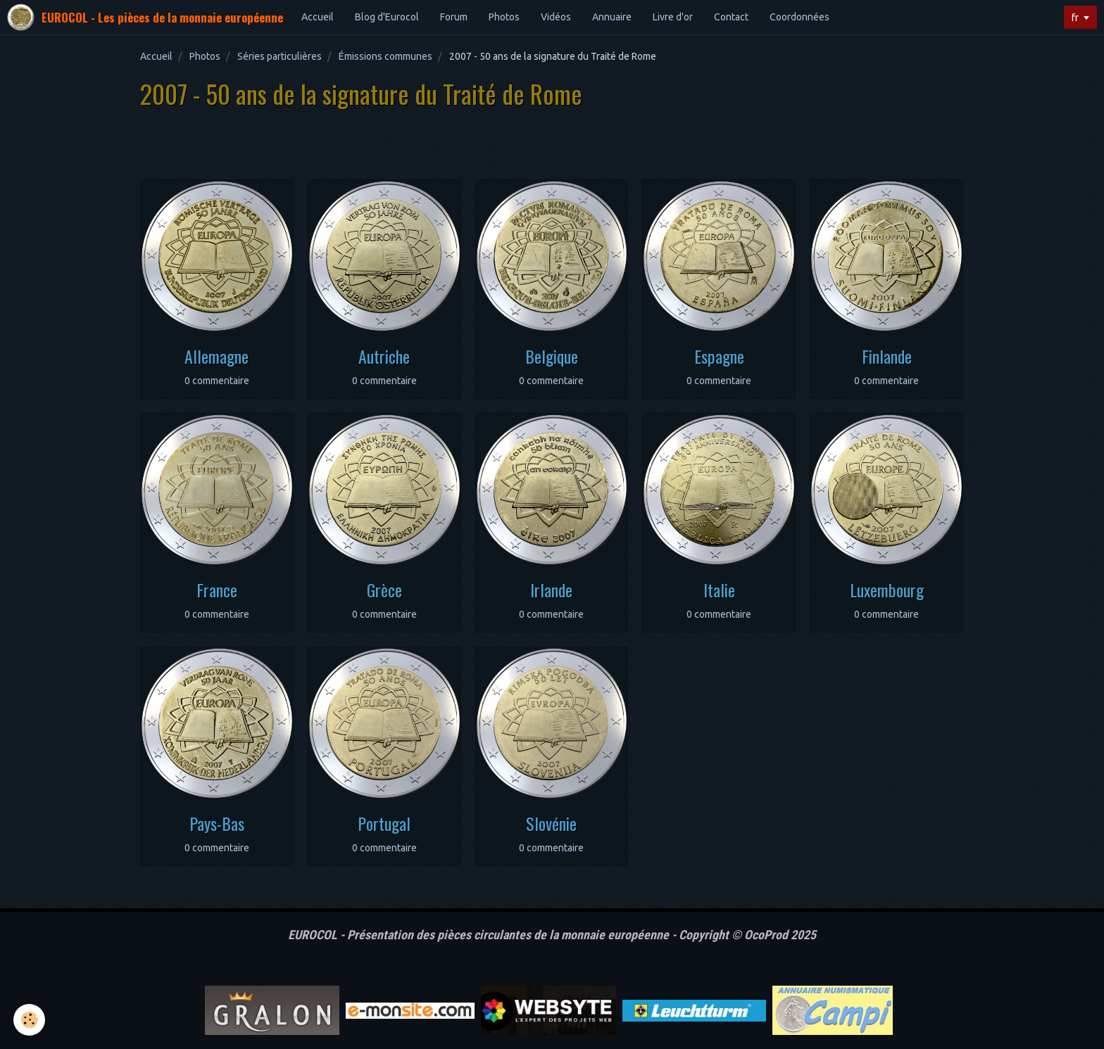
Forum (454, 17)
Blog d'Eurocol (387, 17)
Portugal (384, 823)
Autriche (384, 356)
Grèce (384, 589)
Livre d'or (673, 17)
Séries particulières (279, 56)
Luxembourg (887, 589)
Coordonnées (799, 17)
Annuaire (612, 17)
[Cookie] (30, 1020)
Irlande (551, 589)
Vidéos (556, 17)
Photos (504, 17)
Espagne (719, 356)
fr (1075, 17)
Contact (731, 17)
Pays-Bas (216, 823)
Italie (719, 589)
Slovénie (551, 823)
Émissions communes (385, 56)
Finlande (887, 356)
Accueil (317, 17)
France (216, 589)
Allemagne (216, 356)
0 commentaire (216, 380)
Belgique (551, 356)
